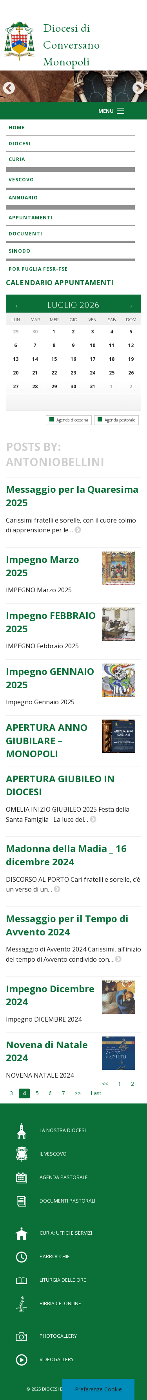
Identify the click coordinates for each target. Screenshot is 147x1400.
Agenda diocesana (68, 420)
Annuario (23, 197)
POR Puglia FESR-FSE (38, 269)
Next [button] (138, 88)
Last (96, 1093)
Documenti (25, 233)
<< (105, 1083)
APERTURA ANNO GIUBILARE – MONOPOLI (46, 740)
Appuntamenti (31, 217)
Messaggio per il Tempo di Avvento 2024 (67, 925)
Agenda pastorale (116, 420)
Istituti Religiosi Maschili (42, 209)
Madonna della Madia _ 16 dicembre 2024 (66, 855)
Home (17, 127)
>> (77, 1093)
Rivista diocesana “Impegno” (44, 242)
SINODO (20, 251)
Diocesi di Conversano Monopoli (71, 44)
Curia (17, 159)
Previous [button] (9, 88)
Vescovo (21, 179)
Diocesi (20, 143)
